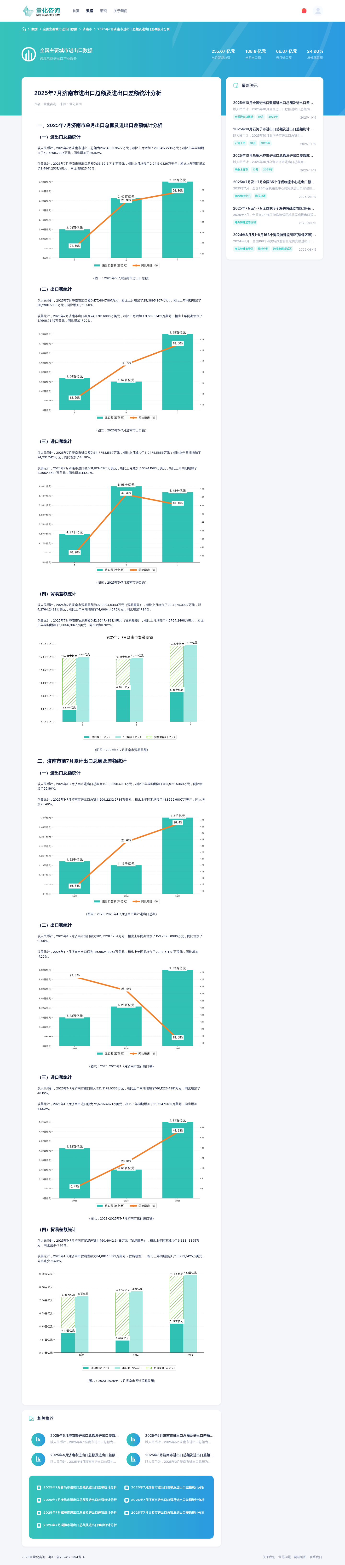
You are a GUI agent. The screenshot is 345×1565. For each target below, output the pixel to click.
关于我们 (269, 1557)
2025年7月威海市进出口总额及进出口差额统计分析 (80, 1512)
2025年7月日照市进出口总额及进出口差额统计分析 (167, 1512)
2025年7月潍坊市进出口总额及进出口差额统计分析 (80, 1500)
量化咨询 (39, 1557)
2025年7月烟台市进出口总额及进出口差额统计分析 (167, 1487)
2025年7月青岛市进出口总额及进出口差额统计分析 (80, 1487)
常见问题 (284, 1557)
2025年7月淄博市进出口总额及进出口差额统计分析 (80, 1525)
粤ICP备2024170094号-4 (66, 1557)
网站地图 (300, 1557)
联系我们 (316, 1557)
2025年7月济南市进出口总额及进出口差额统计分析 (167, 1500)
